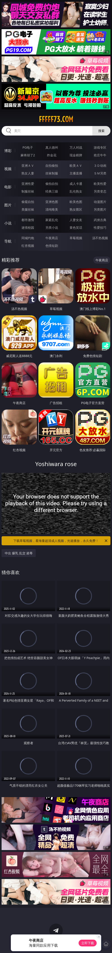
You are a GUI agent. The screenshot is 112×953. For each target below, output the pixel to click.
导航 (8, 241)
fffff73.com (56, 119)
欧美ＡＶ (76, 165)
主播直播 (76, 173)
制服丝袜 (27, 191)
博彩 (8, 150)
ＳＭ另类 (100, 173)
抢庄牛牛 (100, 155)
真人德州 (51, 147)
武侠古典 (100, 220)
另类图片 (100, 209)
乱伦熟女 (76, 191)
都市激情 (27, 220)
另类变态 (100, 191)
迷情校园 (27, 227)
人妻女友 (76, 220)
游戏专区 (100, 147)
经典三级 (51, 191)
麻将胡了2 (28, 155)
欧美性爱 (100, 183)
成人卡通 (76, 183)
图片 (8, 205)
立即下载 (87, 943)
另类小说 (51, 227)
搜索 (101, 131)
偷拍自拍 (51, 183)
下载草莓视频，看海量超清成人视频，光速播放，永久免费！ (60, 540)
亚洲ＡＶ (27, 165)
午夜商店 (51, 238)
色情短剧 (51, 245)
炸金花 (51, 155)
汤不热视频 (100, 238)
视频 (8, 168)
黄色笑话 (76, 227)
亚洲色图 (51, 202)
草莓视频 (76, 238)
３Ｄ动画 (100, 165)
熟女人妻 (27, 173)
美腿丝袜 (27, 209)
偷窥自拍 (27, 202)
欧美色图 (76, 202)
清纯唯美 (51, 209)
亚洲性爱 (27, 183)
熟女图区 (76, 209)
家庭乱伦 (51, 220)
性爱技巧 (100, 227)
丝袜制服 (51, 173)
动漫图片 (100, 202)
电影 (8, 186)
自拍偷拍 (51, 165)
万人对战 (76, 147)
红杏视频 (27, 245)
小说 (8, 223)
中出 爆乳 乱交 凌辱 (19, 553)
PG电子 (27, 147)
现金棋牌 (76, 155)
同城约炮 (27, 238)
